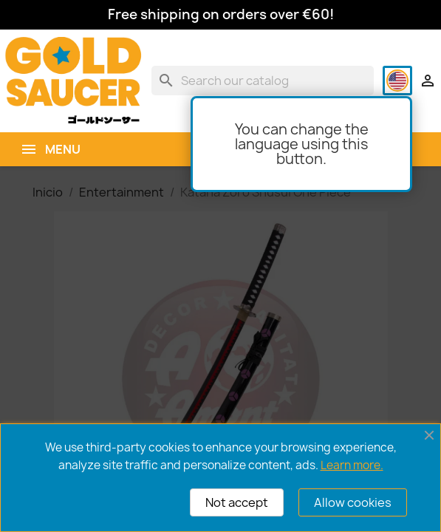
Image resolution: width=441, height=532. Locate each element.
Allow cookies (353, 502)
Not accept (236, 502)
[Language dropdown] (397, 80)
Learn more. (352, 465)
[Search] (262, 80)
